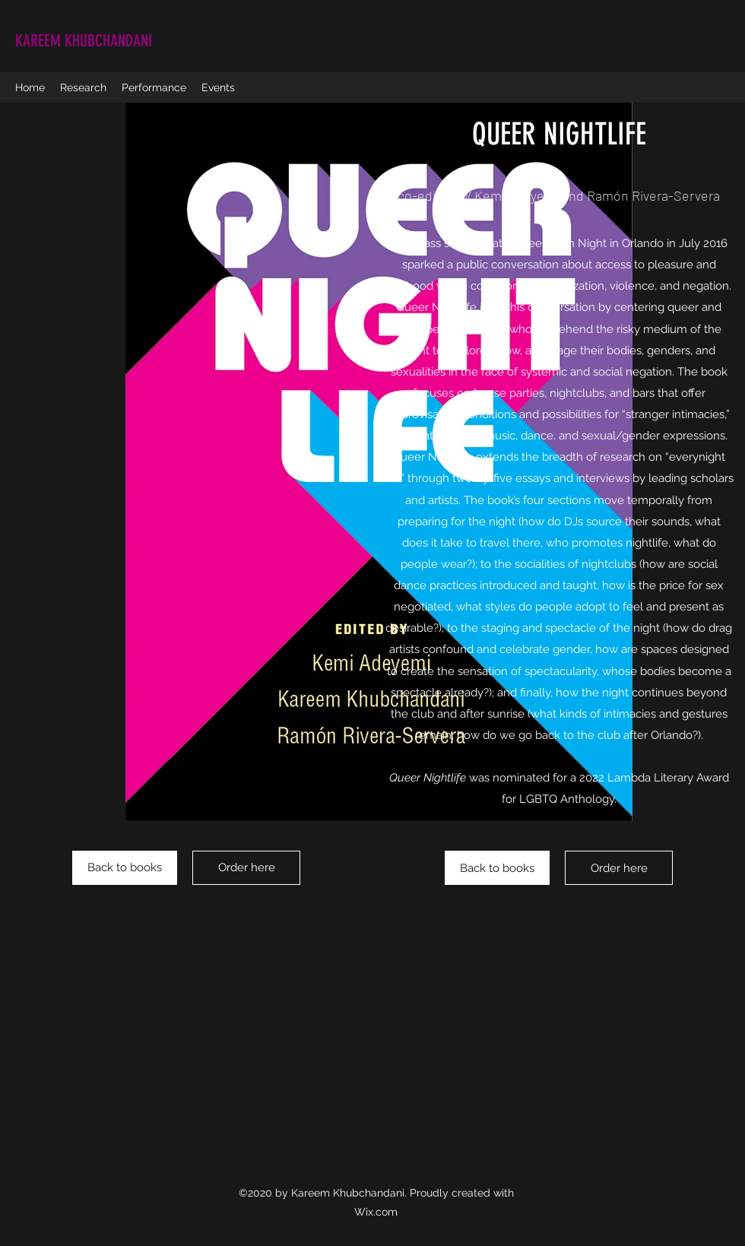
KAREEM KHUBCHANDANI (83, 40)
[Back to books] (124, 868)
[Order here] (246, 868)
